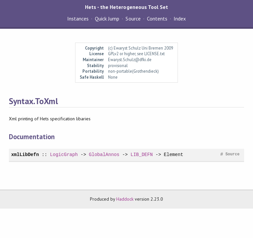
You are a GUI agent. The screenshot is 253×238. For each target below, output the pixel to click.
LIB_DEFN (141, 154)
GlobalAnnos (104, 154)
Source (133, 18)
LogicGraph (64, 154)
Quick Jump (107, 18)
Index (180, 18)
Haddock (124, 199)
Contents (157, 18)
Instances (78, 18)
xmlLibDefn (25, 154)
